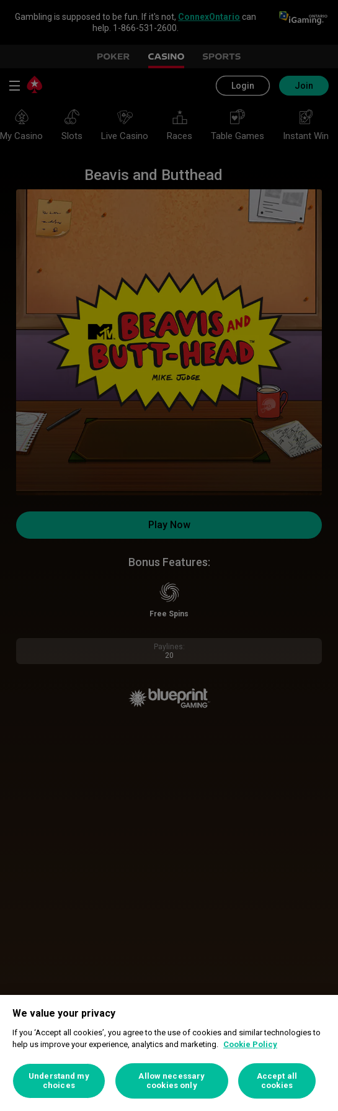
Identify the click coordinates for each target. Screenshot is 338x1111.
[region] (169, 1053)
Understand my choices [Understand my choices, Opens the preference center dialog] (59, 1081)
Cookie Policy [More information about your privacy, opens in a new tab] (250, 1044)
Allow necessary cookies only (171, 1081)
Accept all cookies (277, 1081)
